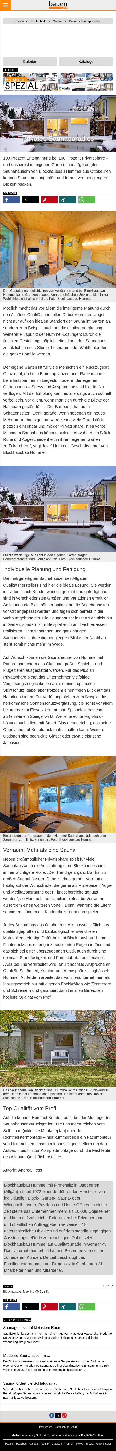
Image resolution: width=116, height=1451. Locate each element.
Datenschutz (61, 1426)
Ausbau (33, 1443)
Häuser (9, 1443)
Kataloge (86, 61)
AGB (74, 1426)
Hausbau (21, 1443)
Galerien (30, 61)
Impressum (45, 1426)
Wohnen (69, 1443)
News (79, 1443)
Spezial (89, 1443)
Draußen (56, 1443)
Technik (44, 1443)
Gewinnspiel (103, 1443)
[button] (11, 199)
